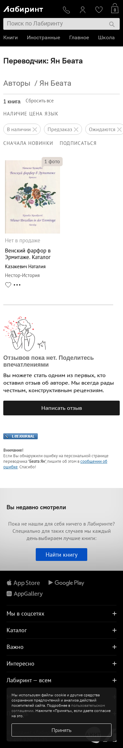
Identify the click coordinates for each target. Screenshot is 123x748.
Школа (106, 37)
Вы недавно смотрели (36, 507)
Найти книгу (61, 554)
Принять (61, 730)
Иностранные (43, 37)
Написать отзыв (61, 408)
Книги (10, 37)
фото (52, 161)
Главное (79, 37)
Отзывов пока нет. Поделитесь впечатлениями (48, 361)
